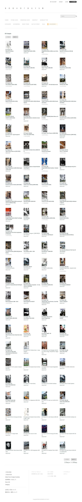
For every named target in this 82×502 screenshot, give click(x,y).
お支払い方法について (10, 489)
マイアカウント (67, 471)
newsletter (44, 20)
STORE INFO (14, 20)
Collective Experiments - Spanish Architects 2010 (68, 268)
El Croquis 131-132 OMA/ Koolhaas (49, 383)
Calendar (52, 24)
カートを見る (50, 471)
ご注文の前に (8, 472)
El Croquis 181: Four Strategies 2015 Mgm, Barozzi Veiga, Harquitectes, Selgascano (50, 352)
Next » (15, 37)
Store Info (7, 482)
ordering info (25, 20)
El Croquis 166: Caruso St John (30, 433)
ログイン (65, 473)
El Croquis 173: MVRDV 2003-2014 (67, 366)
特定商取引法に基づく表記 (37, 473)
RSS (49, 473)
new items (25, 24)
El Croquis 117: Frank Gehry (29, 383)
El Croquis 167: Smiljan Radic (12, 433)
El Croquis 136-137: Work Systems (67, 383)
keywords (16, 24)
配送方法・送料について (11, 492)
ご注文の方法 (8, 474)
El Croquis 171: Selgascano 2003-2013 (32, 400)
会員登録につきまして (10, 479)
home (6, 20)
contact (35, 20)
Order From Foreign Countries (12, 477)
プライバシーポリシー (36, 471)
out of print (36, 24)
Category (8, 24)
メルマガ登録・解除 (52, 476)
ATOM (51, 473)
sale (43, 24)
